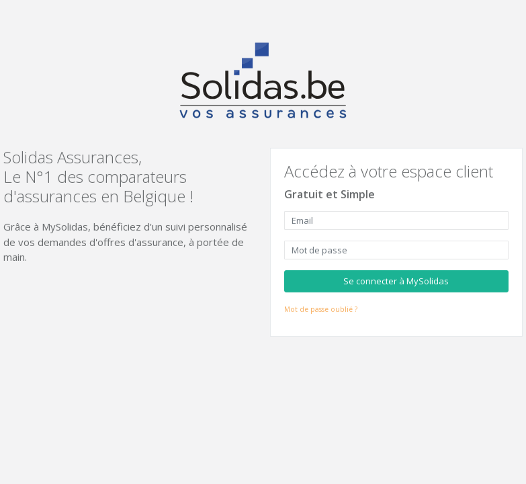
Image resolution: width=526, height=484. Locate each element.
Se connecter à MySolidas (396, 281)
